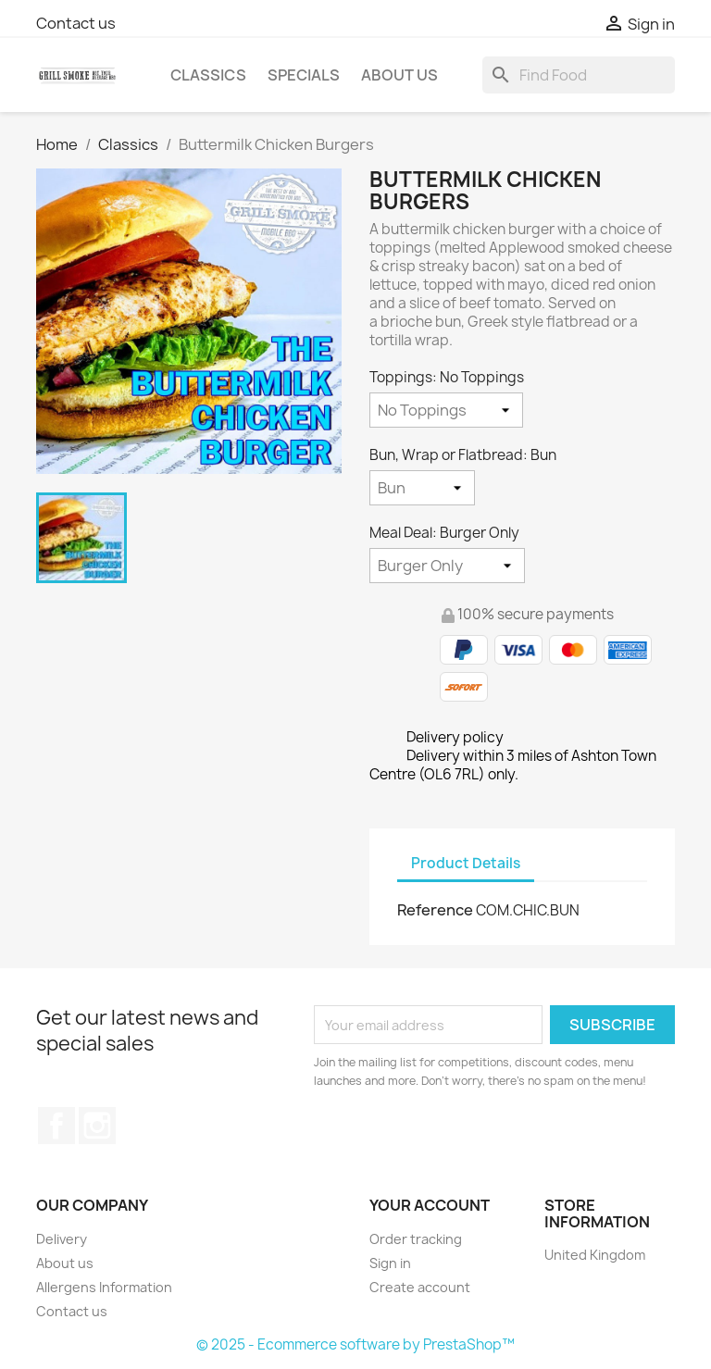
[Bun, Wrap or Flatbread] (422, 487)
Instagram (97, 1125)
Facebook (56, 1125)
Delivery (61, 1239)
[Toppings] (446, 410)
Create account (419, 1287)
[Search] (578, 74)
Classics (208, 75)
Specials (304, 75)
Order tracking (415, 1239)
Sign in (390, 1263)
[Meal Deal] (447, 565)
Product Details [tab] (465, 863)
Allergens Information (104, 1287)
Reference (435, 910)
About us (399, 75)
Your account (429, 1205)
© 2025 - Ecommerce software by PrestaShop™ (355, 1344)
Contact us (76, 23)
